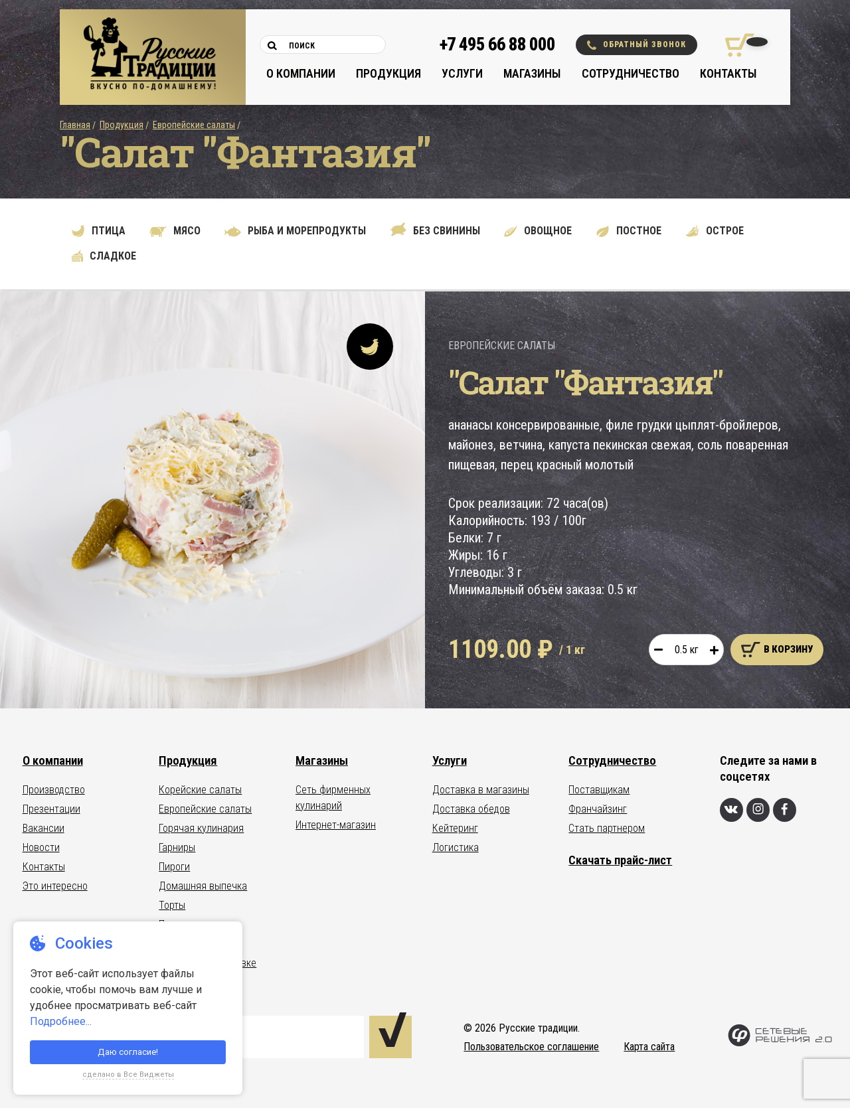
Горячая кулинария (201, 828)
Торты (172, 905)
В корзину (777, 649)
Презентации (51, 809)
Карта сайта (649, 1046)
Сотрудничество (630, 73)
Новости (41, 847)
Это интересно (55, 886)
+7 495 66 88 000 (497, 44)
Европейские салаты (194, 124)
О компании (300, 73)
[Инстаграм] (758, 810)
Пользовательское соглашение (531, 1046)
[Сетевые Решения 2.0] (780, 1043)
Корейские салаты (200, 789)
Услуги (462, 73)
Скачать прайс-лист (620, 860)
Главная (75, 124)
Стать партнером (606, 828)
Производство (54, 789)
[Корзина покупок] (734, 45)
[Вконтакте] (731, 810)
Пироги (174, 866)
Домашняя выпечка (203, 886)
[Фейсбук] (784, 810)
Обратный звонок (636, 45)
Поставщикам (599, 789)
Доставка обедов (471, 809)
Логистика (455, 847)
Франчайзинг (597, 809)
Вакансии (43, 828)
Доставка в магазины (480, 789)
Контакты (728, 73)
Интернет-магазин (336, 825)
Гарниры (177, 847)
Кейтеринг (455, 828)
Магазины (531, 73)
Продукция (388, 73)
